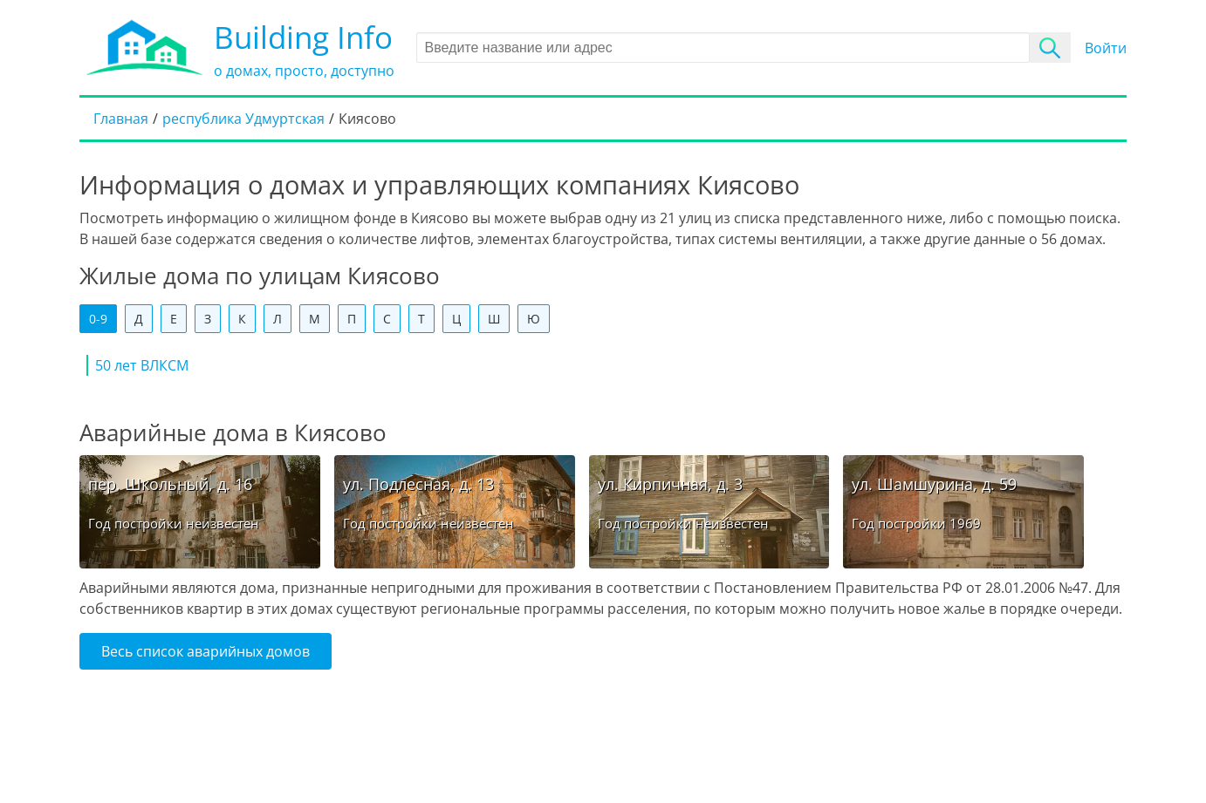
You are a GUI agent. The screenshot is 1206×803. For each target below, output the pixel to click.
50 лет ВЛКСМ (141, 365)
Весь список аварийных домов (205, 651)
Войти (1106, 48)
